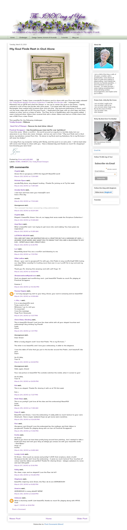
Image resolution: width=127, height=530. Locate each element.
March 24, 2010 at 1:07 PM (26, 315)
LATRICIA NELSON (22, 235)
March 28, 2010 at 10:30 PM (26, 475)
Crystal (17, 171)
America (17, 488)
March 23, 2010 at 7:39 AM (26, 186)
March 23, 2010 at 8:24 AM (26, 210)
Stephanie (18, 479)
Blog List (75, 38)
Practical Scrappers (17, 130)
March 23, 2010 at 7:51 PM (26, 254)
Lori (16, 249)
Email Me (97, 150)
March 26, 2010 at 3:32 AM (26, 450)
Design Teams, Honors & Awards (44, 38)
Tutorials (64, 38)
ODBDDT (24, 161)
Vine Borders (59, 102)
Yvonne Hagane (20, 291)
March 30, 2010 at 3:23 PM (26, 494)
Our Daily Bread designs (19, 102)
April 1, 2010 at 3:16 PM (24, 505)
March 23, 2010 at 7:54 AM (26, 201)
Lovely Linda (19, 454)
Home (12, 38)
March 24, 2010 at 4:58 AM (26, 296)
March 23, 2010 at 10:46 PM (26, 287)
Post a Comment (19, 509)
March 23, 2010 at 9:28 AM (26, 220)
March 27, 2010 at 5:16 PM (26, 465)
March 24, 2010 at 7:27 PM (26, 395)
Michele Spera (20, 180)
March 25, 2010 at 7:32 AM (26, 408)
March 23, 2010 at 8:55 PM (26, 271)
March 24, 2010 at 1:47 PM (25, 331)
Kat (15, 385)
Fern (16, 423)
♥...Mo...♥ (17, 300)
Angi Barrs (18, 224)
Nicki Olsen (18, 399)
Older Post (82, 519)
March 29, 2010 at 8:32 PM (26, 484)
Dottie (16, 435)
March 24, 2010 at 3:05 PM (26, 381)
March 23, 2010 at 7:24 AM (26, 176)
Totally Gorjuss (16, 122)
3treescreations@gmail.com (25, 275)
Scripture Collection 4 (38, 102)
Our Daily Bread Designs (38, 161)
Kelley (16, 469)
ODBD (17, 161)
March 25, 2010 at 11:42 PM (26, 431)
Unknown (17, 498)
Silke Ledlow (19, 258)
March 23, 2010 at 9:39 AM (26, 231)
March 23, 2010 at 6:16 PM (26, 245)
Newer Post (15, 519)
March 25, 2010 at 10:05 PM (27, 419)
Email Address (105, 171)
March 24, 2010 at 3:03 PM (26, 362)
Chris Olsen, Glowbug (22, 320)
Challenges (23, 38)
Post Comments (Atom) (53, 524)
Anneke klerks (19, 190)
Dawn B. (17, 412)
